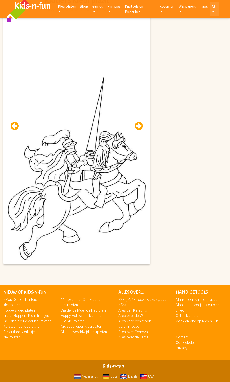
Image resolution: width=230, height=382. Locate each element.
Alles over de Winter (134, 315)
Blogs (84, 7)
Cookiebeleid (186, 342)
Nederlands (86, 376)
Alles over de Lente (133, 337)
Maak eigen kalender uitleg (197, 299)
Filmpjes (114, 7)
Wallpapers (187, 7)
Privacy (182, 348)
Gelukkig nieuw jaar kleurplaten (27, 321)
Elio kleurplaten (72, 321)
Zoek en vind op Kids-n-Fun (197, 321)
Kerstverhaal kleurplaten (22, 326)
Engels (128, 376)
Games (97, 7)
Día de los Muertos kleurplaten (84, 310)
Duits (109, 376)
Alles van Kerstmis (132, 310)
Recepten (166, 7)
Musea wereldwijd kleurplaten (84, 331)
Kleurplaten (67, 7)
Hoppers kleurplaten (19, 310)
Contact (182, 337)
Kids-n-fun (32, 7)
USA (147, 376)
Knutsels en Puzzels (134, 10)
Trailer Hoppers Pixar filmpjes (26, 315)
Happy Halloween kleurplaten (83, 315)
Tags (204, 7)
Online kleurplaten (189, 315)
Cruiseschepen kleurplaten (81, 326)
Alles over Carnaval (133, 331)
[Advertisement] (77, 45)
